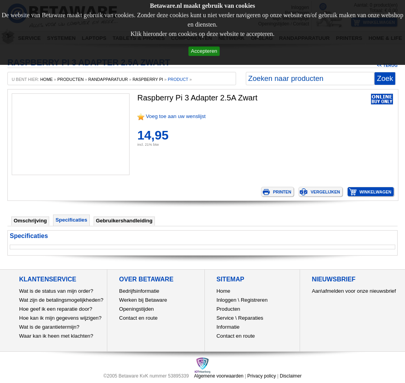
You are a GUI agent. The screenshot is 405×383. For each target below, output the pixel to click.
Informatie (228, 327)
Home (224, 291)
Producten (228, 309)
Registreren (254, 300)
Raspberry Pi (148, 79)
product (178, 79)
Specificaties (71, 220)
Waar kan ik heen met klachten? (56, 336)
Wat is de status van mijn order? (56, 291)
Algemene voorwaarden (218, 376)
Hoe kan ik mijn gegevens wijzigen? (60, 318)
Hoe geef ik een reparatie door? (55, 309)
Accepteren (204, 51)
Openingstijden (136, 309)
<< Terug (387, 65)
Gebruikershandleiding (124, 221)
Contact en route (138, 318)
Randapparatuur (108, 79)
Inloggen (226, 300)
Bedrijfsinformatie (139, 291)
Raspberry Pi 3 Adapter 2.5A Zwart (197, 97)
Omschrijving (30, 221)
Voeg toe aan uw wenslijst (176, 116)
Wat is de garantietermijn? (49, 327)
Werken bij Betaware (143, 300)
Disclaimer (291, 376)
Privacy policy (261, 376)
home (46, 79)
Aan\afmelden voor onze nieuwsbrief (354, 291)
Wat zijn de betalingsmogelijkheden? (61, 300)
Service (225, 318)
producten (70, 79)
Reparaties (250, 318)
